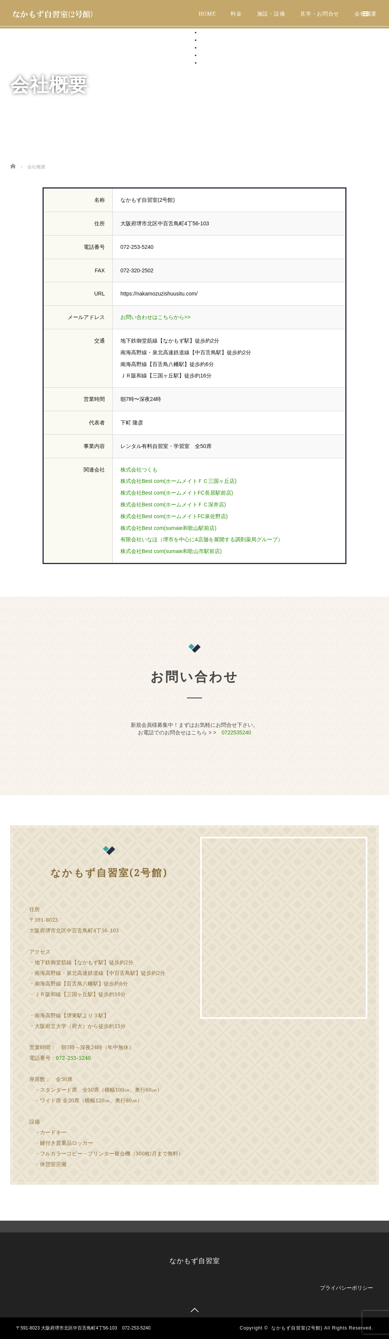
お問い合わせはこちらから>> (155, 317)
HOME (207, 13)
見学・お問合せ (319, 13)
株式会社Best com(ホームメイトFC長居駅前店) (176, 493)
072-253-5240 (73, 1057)
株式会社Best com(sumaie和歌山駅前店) (168, 528)
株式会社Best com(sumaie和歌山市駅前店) (171, 551)
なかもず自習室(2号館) (297, 1328)
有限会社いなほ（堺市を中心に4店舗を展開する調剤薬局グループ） (201, 539)
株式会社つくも (139, 470)
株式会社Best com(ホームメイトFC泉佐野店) (174, 516)
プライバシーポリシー (346, 1287)
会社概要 (211, 63)
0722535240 (236, 732)
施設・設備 (271, 13)
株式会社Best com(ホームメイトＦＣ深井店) (173, 504)
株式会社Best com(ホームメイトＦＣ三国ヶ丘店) (178, 481)
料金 (236, 13)
